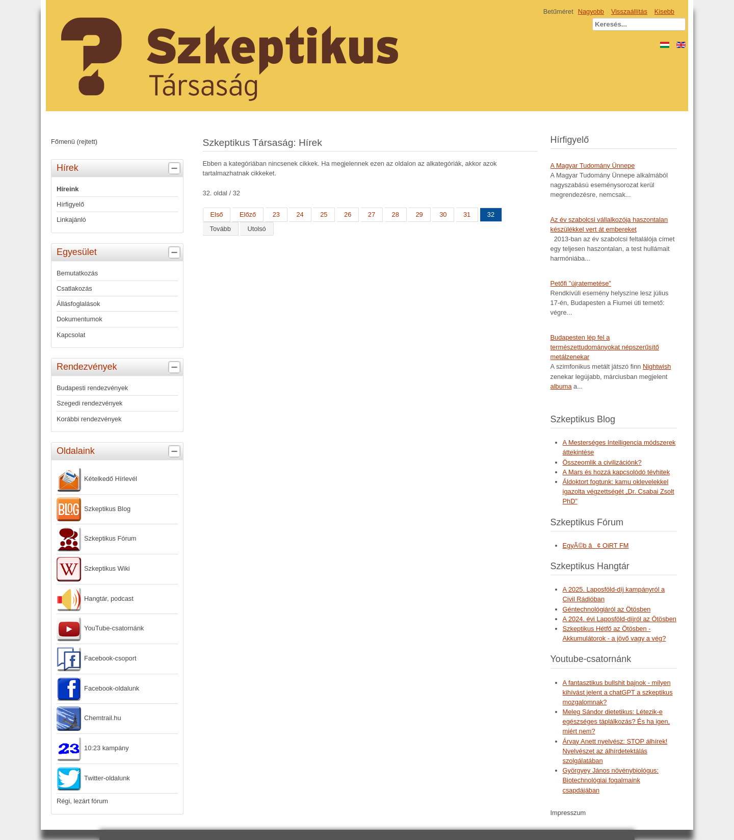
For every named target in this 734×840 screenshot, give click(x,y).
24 (299, 214)
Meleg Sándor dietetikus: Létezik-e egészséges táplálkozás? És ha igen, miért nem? (616, 721)
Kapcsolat (71, 335)
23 (276, 214)
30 (443, 214)
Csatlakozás (74, 288)
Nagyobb (591, 11)
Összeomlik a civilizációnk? (602, 462)
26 (347, 214)
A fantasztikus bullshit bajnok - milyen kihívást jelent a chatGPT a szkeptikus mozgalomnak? (618, 692)
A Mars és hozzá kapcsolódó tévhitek (616, 472)
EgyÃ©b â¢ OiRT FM (596, 545)
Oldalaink (120, 451)
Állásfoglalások (78, 304)
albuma (561, 386)
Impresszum (568, 813)
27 (371, 214)
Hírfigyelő (70, 204)
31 (466, 214)
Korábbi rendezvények (89, 419)
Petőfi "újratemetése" (580, 283)
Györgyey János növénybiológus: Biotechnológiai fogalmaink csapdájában (611, 780)
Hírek (120, 168)
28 (395, 214)
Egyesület (120, 252)
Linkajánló (71, 219)
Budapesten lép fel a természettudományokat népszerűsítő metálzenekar (604, 347)
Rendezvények (120, 367)
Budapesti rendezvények (92, 388)
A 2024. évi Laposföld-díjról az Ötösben (619, 619)
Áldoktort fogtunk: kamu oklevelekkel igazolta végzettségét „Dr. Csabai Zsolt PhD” (618, 491)
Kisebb (664, 11)
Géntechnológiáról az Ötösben (607, 609)
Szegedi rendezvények (89, 403)
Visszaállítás (629, 11)
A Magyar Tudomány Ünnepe (592, 165)
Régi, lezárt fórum (82, 801)
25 (323, 214)
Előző (248, 214)
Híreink (67, 189)
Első (217, 214)
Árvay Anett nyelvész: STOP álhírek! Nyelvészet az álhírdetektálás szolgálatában (615, 751)
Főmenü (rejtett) (74, 141)
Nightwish (657, 366)
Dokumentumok (79, 319)
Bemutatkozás (77, 273)
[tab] (175, 168)
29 (419, 214)
